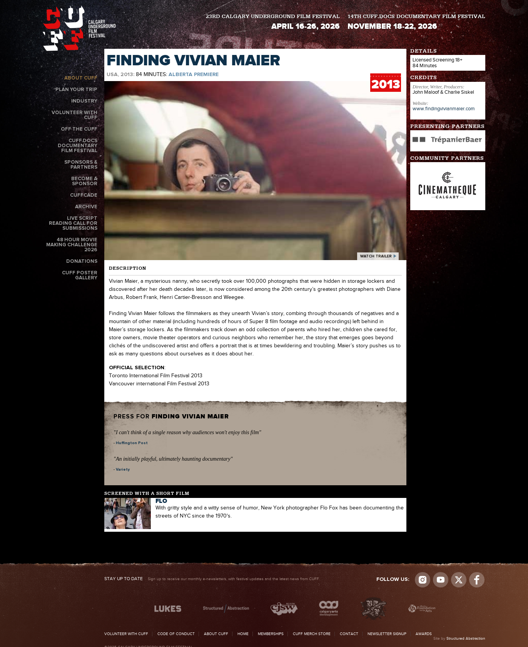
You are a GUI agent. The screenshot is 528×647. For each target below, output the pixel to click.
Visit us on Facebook (477, 579)
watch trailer (376, 256)
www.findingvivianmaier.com (444, 109)
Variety (123, 469)
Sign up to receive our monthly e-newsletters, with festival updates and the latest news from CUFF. (212, 579)
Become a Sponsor (84, 181)
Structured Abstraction (465, 638)
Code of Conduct (176, 634)
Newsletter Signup (387, 634)
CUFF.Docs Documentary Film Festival (77, 145)
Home (243, 634)
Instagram (422, 579)
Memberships (271, 634)
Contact (349, 634)
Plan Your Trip (76, 89)
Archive (86, 206)
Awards (424, 634)
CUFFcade (83, 195)
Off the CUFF (79, 129)
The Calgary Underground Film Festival (79, 28)
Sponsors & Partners (80, 165)
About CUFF (80, 78)
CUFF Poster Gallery (79, 275)
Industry (84, 101)
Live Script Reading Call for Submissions (73, 223)
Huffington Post (132, 443)
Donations (81, 261)
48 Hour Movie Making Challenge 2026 (71, 244)
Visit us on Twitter (458, 579)
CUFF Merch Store (312, 634)
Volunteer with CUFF (74, 115)
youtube (440, 579)
